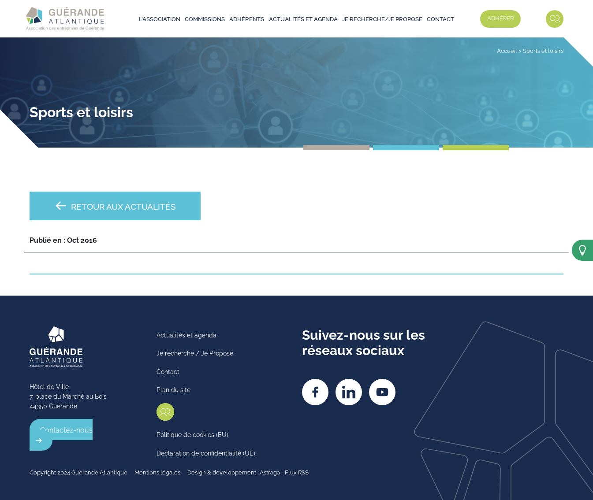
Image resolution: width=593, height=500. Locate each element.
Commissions (205, 18)
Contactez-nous (66, 429)
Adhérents (246, 18)
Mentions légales (157, 472)
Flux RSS (297, 472)
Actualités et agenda (303, 18)
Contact (440, 18)
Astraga (270, 472)
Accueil (507, 50)
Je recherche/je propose (382, 18)
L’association (159, 18)
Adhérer (500, 18)
